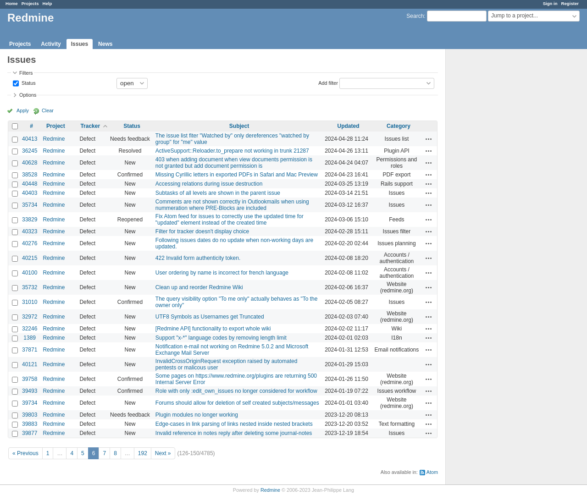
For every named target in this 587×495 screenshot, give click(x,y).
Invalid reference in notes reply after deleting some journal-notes (233, 433)
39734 (29, 403)
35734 (29, 205)
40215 (29, 258)
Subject (239, 126)
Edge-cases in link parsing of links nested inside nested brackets (234, 424)
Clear (48, 110)
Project (55, 126)
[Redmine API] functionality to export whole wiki (213, 328)
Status (28, 82)
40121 (29, 364)
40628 (29, 163)
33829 (29, 219)
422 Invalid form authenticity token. (197, 258)
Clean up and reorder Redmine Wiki (199, 287)
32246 (29, 328)
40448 (29, 184)
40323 (29, 231)
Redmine (54, 139)
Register (570, 3)
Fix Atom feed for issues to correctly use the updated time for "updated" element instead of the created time (229, 219)
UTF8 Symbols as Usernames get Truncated (209, 317)
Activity (51, 44)
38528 (29, 174)
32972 (29, 317)
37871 (29, 349)
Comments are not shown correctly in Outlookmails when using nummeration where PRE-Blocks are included (232, 204)
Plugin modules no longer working (196, 415)
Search (415, 16)
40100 (29, 273)
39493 (29, 391)
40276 (29, 243)
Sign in (550, 3)
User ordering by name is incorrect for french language (221, 273)
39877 (29, 433)
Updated (349, 126)
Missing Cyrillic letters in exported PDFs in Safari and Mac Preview (236, 174)
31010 (29, 302)
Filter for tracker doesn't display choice (202, 231)
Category (398, 126)
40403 (29, 193)
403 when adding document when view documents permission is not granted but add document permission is (233, 162)
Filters (26, 73)
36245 (29, 151)
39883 (29, 424)
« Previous (25, 453)
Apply (23, 110)
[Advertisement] (491, 192)
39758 (29, 379)
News (105, 44)
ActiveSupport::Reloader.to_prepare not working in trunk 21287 (232, 151)
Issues (79, 44)
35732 (29, 287)
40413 (29, 139)
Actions (428, 139)
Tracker (90, 126)
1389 (29, 338)
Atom (432, 472)
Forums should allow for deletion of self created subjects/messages (237, 403)
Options (27, 95)
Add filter (328, 82)
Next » (163, 453)
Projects (30, 3)
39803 (29, 415)
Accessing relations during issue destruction (208, 184)
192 (142, 453)
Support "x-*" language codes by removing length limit (221, 338)
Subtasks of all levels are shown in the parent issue (217, 193)
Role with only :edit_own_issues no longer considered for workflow (236, 391)
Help (47, 3)
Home (12, 3)
